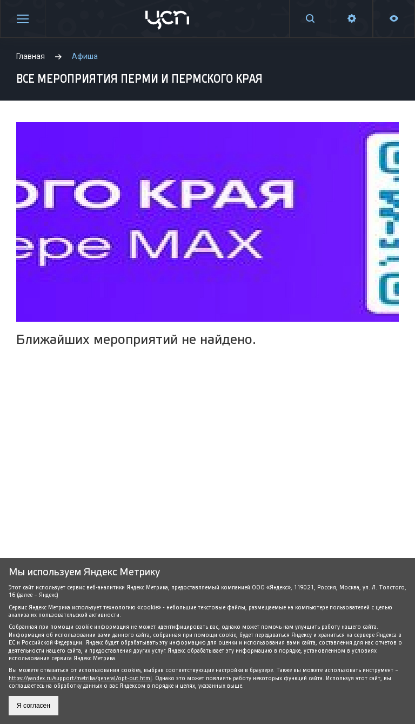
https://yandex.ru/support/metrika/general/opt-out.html (80, 678)
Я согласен (33, 705)
